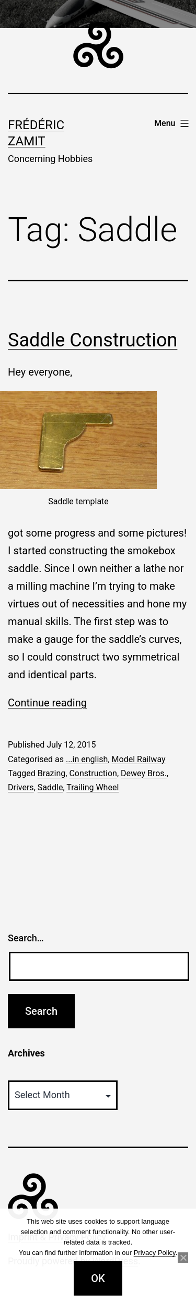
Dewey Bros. (144, 773)
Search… (26, 937)
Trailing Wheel (92, 787)
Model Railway (139, 759)
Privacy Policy (155, 1253)
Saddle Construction (92, 340)
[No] (183, 1257)
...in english (87, 759)
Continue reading (47, 702)
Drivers (21, 787)
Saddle (50, 787)
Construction (93, 773)
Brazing (51, 773)
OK (98, 1278)
